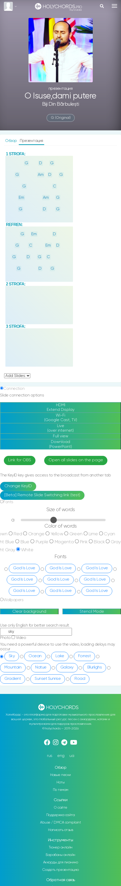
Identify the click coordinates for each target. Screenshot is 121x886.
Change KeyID (18, 462)
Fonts (8, 478)
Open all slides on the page (76, 436)
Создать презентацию (60, 846)
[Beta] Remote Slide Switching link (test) (42, 471)
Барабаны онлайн (60, 831)
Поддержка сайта (60, 791)
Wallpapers (13, 576)
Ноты (60, 758)
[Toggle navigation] (114, 6)
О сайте (60, 783)
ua (71, 732)
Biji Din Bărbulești (60, 104)
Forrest (84, 632)
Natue (40, 643)
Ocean (35, 632)
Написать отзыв (60, 806)
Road (80, 655)
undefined (17, 351)
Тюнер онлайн (60, 823)
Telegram (60, 871)
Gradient (12, 655)
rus (49, 732)
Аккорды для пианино (60, 838)
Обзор (11, 141)
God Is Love (24, 544)
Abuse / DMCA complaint (60, 798)
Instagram (60, 863)
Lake (59, 632)
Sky (12, 632)
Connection (13, 365)
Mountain (12, 643)
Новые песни (60, 751)
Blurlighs (94, 643)
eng (60, 732)
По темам (60, 766)
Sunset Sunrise (48, 655)
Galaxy (66, 643)
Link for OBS (19, 436)
